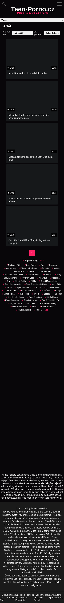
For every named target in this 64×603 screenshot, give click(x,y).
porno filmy (53, 547)
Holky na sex (36, 585)
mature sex (54, 550)
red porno (16, 550)
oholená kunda (51, 287)
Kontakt (11, 597)
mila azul (42, 278)
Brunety (44, 268)
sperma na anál (23, 287)
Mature (56, 268)
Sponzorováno (56, 597)
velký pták (55, 284)
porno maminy (51, 531)
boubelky (9, 540)
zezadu (46, 294)
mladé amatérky (11, 300)
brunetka (47, 275)
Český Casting (52, 553)
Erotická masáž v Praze (41, 582)
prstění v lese (27, 278)
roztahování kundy (47, 303)
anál (34, 572)
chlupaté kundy (41, 527)
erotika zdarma (27, 521)
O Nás (2, 598)
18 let (8, 287)
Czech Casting (23, 508)
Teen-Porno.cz (33, 11)
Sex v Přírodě (33, 275)
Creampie (52, 265)
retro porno (9, 527)
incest (35, 537)
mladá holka (8, 294)
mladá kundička (23, 310)
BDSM (6, 531)
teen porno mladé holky (35, 284)
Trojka (35, 294)
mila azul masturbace (13, 275)
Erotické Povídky (38, 598)
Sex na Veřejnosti (28, 291)
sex (58, 563)
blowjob (58, 291)
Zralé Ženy (45, 291)
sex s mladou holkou (49, 281)
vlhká (33, 307)
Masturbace (56, 278)
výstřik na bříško (19, 307)
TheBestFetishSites (42, 579)
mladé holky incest (15, 297)
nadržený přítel (14, 265)
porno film (16, 547)
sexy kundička (34, 297)
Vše (46, 310)
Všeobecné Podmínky (21, 598)
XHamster (9, 563)
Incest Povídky (39, 508)
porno (40, 515)
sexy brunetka (15, 303)
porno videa (32, 559)
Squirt (37, 287)
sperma (57, 294)
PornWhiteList (10, 579)
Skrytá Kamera (10, 278)
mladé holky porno (28, 268)
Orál (7, 281)
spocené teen (45, 271)
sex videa (16, 575)
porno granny (23, 531)
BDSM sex (32, 534)
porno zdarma (47, 307)
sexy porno (30, 265)
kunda (38, 310)
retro (35, 563)
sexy (58, 275)
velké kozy (18, 271)
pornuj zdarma (9, 291)
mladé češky (19, 281)
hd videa (49, 543)
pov (41, 265)
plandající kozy (29, 300)
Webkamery (10, 268)
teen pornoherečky (12, 284)
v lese (30, 271)
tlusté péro (23, 294)
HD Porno (35, 556)
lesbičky (55, 540)
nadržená (30, 303)
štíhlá (32, 281)
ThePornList (25, 579)
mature (33, 524)
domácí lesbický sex (50, 300)
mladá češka (51, 297)
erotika (45, 518)
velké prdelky (37, 569)
